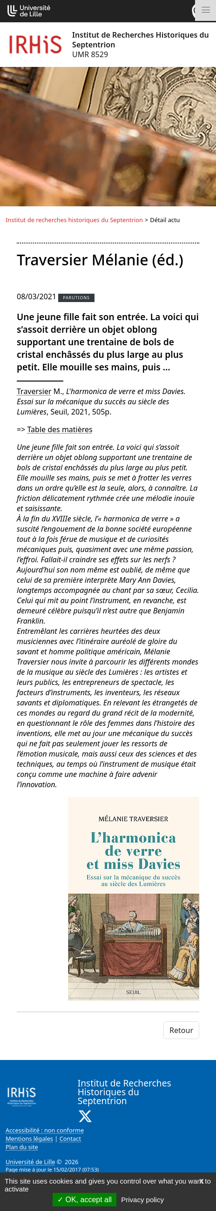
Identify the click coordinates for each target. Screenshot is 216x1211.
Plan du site (22, 1147)
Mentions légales (29, 1138)
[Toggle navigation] (205, 10)
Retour (181, 1030)
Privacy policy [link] (142, 1200)
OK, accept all (84, 1200)
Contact (70, 1138)
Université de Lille (30, 1162)
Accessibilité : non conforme (45, 1130)
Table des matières (59, 429)
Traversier (34, 391)
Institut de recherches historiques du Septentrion (74, 220)
